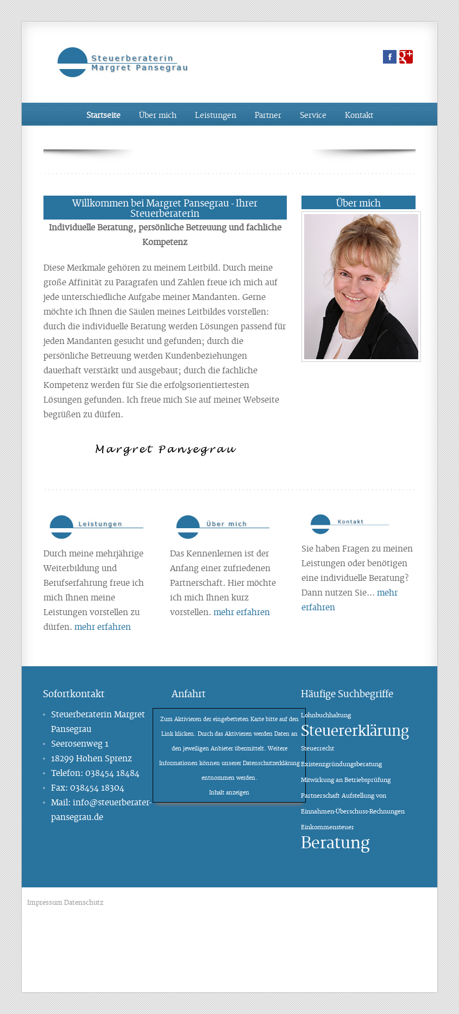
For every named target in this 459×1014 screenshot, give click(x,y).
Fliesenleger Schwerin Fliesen (361, 962)
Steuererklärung (355, 729)
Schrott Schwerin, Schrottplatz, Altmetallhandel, (158, 932)
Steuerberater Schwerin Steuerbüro (351, 917)
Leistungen (215, 114)
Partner (268, 114)
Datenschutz (83, 902)
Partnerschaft (320, 795)
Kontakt (359, 114)
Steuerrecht (317, 747)
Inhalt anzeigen (229, 792)
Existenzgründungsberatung (341, 763)
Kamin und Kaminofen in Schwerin (260, 977)
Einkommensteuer (327, 826)
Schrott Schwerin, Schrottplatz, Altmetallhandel (269, 962)
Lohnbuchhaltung (326, 714)
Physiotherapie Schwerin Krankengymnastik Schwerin (245, 917)
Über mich (158, 114)
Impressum (44, 902)
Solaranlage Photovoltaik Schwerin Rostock (164, 962)
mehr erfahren (102, 626)
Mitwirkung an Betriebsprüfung (346, 779)
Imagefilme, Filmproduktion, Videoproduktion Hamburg (170, 902)
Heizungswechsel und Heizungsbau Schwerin (290, 902)
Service (313, 114)
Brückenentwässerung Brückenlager (138, 917)
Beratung (335, 841)
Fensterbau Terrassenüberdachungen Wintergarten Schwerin (134, 947)
